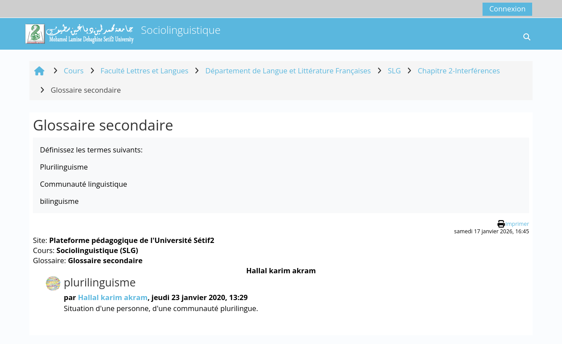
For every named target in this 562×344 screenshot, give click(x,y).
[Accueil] (79, 33)
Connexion (507, 9)
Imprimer (517, 224)
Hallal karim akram (113, 297)
